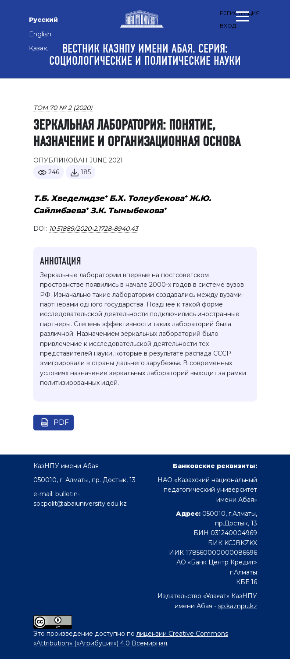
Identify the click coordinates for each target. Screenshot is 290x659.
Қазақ (38, 48)
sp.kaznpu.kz (237, 606)
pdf (61, 422)
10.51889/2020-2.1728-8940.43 (93, 229)
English (40, 34)
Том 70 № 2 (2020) (63, 108)
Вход (228, 25)
